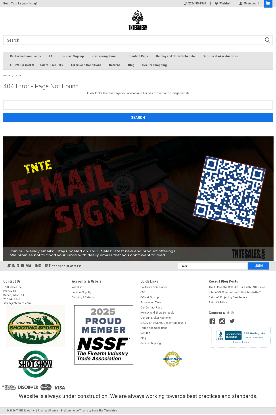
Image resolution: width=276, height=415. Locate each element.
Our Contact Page (135, 56)
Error (18, 75)
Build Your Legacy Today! (20, 3)
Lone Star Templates (104, 410)
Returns (114, 65)
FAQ (52, 56)
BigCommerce (70, 410)
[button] (138, 198)
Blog (131, 65)
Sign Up (86, 292)
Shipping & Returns (83, 297)
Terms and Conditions (86, 65)
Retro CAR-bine (218, 302)
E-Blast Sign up (73, 56)
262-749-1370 (195, 3)
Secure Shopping (154, 65)
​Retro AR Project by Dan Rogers (228, 297)
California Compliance (25, 56)
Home (7, 75)
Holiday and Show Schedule (175, 56)
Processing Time (104, 56)
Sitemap (42, 410)
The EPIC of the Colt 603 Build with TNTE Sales (237, 287)
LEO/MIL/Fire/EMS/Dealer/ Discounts (36, 65)
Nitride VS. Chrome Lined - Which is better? (235, 292)
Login (75, 292)
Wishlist (222, 3)
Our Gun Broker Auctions (220, 56)
